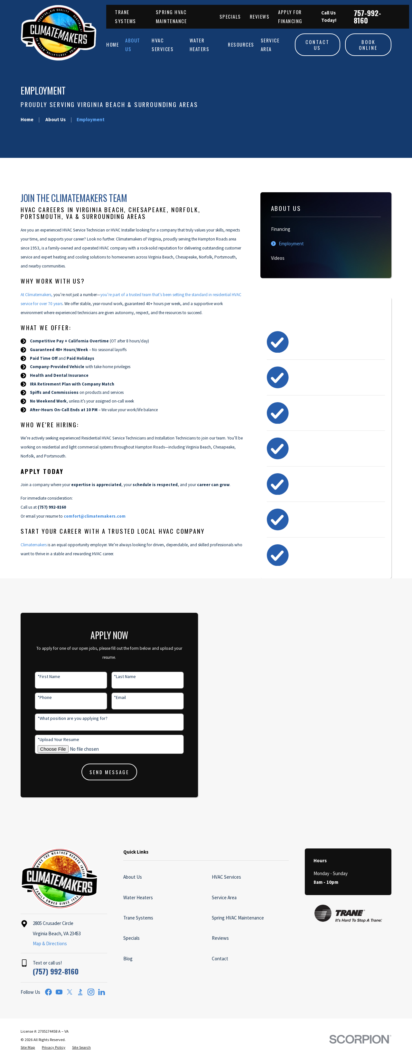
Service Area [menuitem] (270, 44)
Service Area (224, 897)
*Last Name (116, 676)
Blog (128, 959)
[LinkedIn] (101, 992)
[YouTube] (59, 992)
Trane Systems (138, 918)
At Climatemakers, (36, 294)
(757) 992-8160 (56, 971)
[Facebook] (48, 992)
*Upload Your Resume (49, 739)
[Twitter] (69, 992)
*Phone (36, 697)
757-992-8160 (367, 16)
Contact (220, 959)
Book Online (368, 44)
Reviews (260, 16)
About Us (132, 877)
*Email (111, 697)
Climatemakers (34, 545)
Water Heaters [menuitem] (200, 44)
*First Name (40, 676)
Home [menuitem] (112, 44)
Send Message (100, 771)
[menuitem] (326, 229)
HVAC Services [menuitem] (162, 44)
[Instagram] (91, 992)
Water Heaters (138, 897)
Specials (230, 16)
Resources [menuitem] (241, 44)
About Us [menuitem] (132, 44)
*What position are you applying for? (63, 718)
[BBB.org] (80, 992)
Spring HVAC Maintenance (238, 918)
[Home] (59, 33)
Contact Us (317, 44)
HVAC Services (226, 877)
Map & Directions (50, 943)
